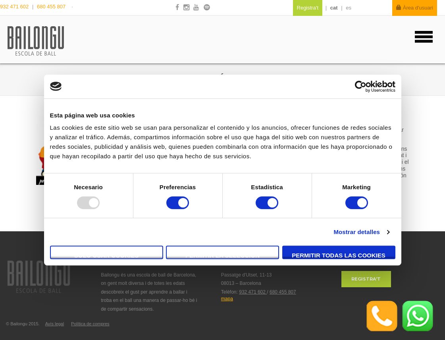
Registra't (366, 279)
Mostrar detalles (356, 232)
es (348, 8)
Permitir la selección (222, 255)
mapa (227, 299)
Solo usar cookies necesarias (106, 255)
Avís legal (54, 323)
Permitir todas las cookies (338, 255)
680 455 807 (51, 7)
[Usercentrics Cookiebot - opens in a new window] (360, 86)
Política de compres (90, 323)
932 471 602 (15, 7)
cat (334, 8)
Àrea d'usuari (414, 8)
